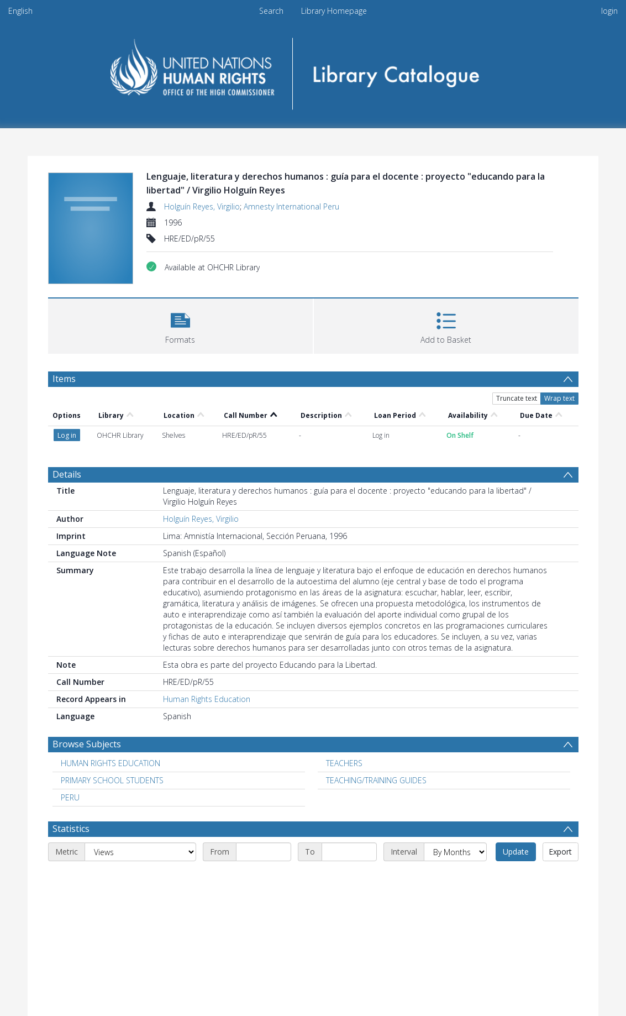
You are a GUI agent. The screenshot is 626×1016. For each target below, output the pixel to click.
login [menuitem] (609, 11)
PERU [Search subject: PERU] (70, 797)
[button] (180, 324)
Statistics (71, 829)
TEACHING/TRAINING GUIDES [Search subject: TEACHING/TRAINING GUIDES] (376, 780)
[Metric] (140, 851)
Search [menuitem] (271, 11)
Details (66, 474)
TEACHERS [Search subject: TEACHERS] (344, 763)
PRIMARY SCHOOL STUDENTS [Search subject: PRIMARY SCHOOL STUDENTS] (112, 780)
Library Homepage (334, 11)
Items (64, 379)
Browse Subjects (86, 744)
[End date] (349, 851)
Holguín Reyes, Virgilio (202, 206)
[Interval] (455, 851)
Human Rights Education (206, 699)
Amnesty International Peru (291, 206)
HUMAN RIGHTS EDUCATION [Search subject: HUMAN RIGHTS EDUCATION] (110, 763)
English (20, 11)
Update (516, 851)
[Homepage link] (313, 70)
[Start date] (263, 851)
